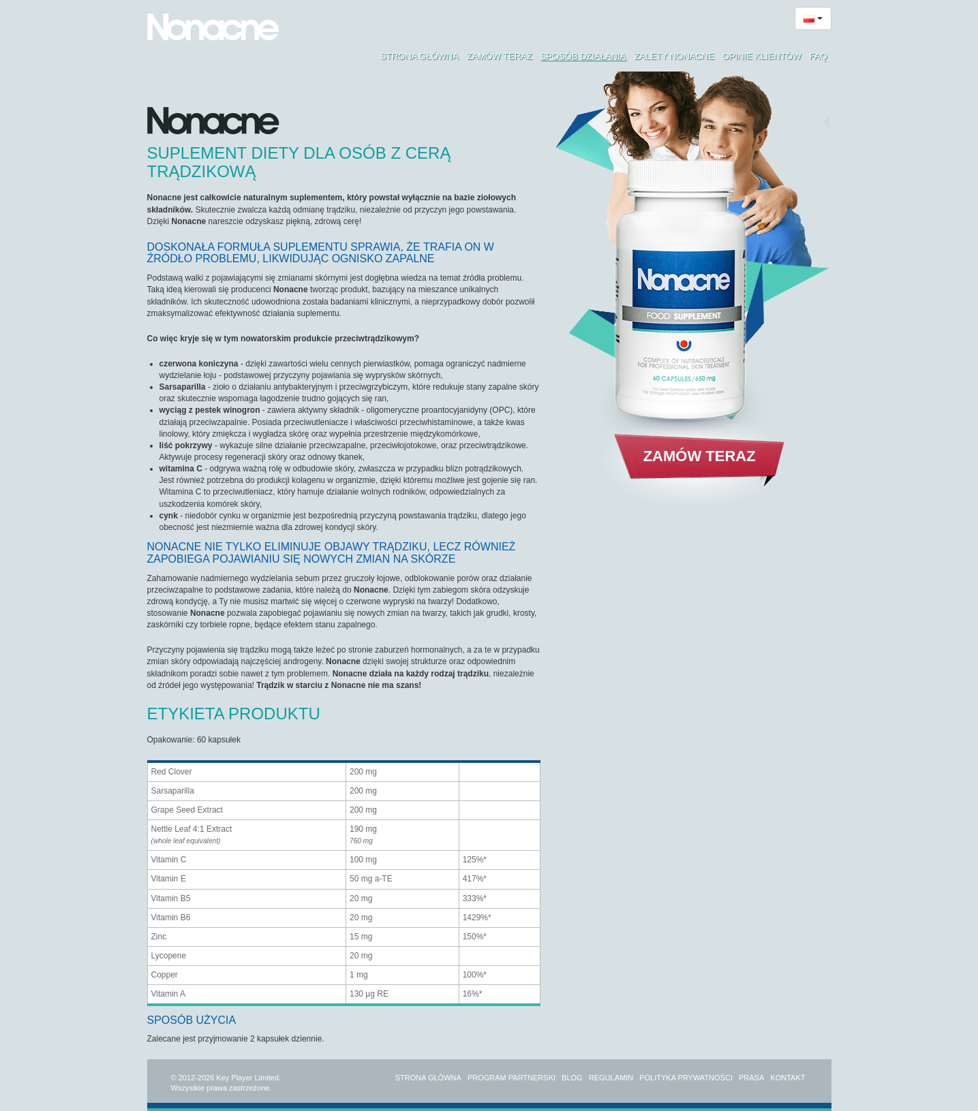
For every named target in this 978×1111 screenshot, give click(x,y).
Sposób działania (583, 56)
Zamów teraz (499, 56)
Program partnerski (511, 1078)
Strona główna (419, 56)
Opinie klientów (761, 56)
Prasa (751, 1078)
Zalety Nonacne (674, 56)
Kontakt (787, 1078)
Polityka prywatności (686, 1078)
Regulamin (611, 1078)
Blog (572, 1078)
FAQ (818, 56)
